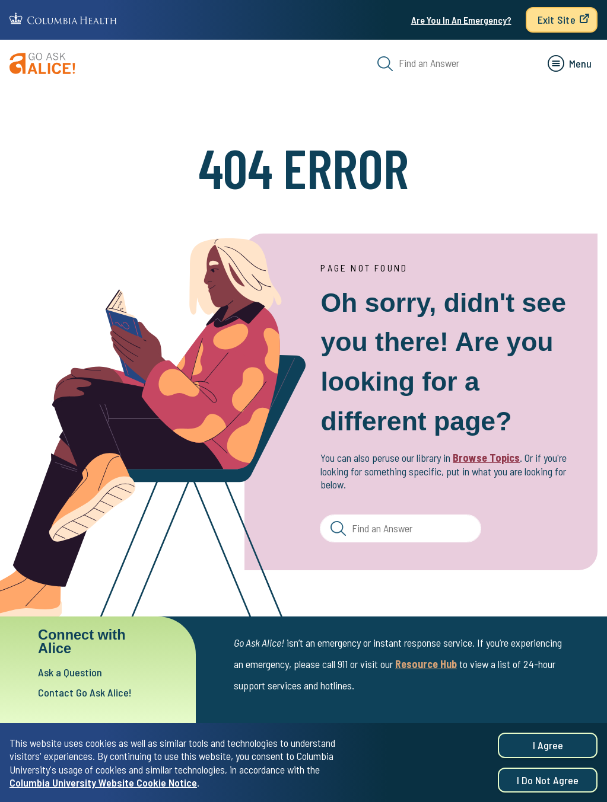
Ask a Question (71, 672)
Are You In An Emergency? (461, 19)
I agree (548, 745)
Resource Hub (426, 664)
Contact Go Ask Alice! (86, 693)
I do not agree (548, 780)
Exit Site (557, 19)
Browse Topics (486, 457)
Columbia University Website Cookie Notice (103, 783)
